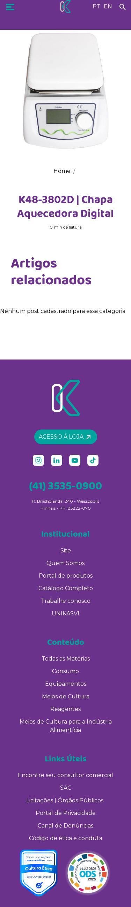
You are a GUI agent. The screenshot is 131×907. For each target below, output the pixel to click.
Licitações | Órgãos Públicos (65, 800)
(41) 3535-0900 (65, 485)
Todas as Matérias (66, 658)
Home (62, 171)
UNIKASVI (65, 613)
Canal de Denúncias (65, 825)
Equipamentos (65, 684)
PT (96, 6)
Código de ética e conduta (65, 838)
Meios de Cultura (65, 696)
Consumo (65, 671)
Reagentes (65, 709)
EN (108, 6)
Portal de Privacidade (66, 813)
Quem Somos (65, 563)
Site (65, 550)
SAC (65, 787)
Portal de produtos (66, 575)
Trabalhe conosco (65, 601)
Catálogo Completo (65, 588)
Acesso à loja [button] (64, 436)
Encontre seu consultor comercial (65, 775)
